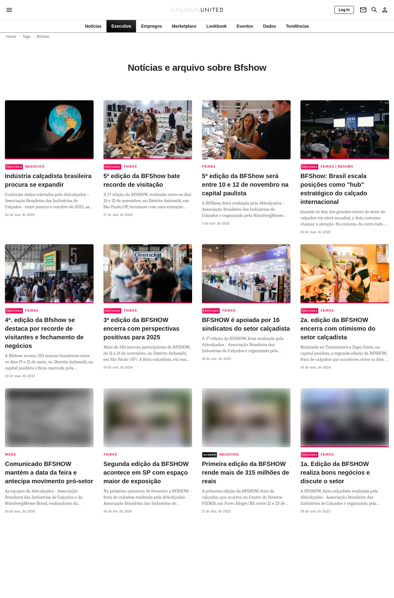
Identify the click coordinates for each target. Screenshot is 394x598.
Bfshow (43, 36)
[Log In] (344, 10)
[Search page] (374, 10)
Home (11, 36)
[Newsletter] (363, 10)
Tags (26, 36)
